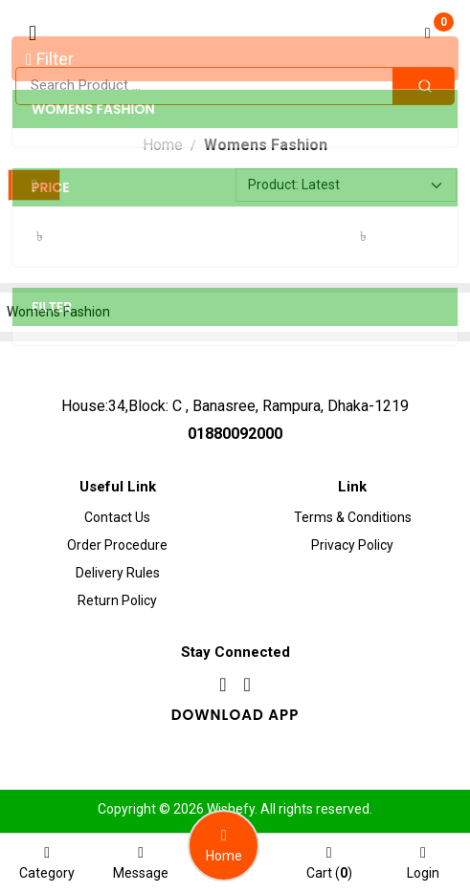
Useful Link (117, 486)
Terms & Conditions (353, 517)
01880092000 (235, 434)
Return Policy (117, 600)
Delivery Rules (118, 572)
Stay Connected (235, 652)
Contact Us (117, 517)
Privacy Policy (352, 545)
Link (352, 486)
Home (163, 145)
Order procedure (117, 545)
